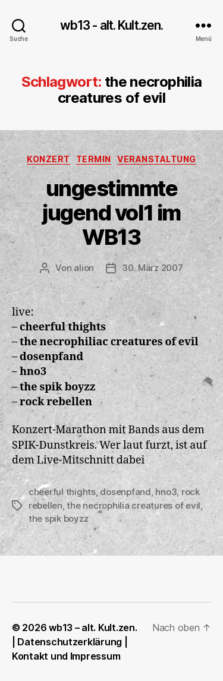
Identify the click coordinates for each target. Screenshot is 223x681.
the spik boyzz (58, 518)
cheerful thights (62, 491)
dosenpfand (125, 491)
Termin (93, 159)
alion (84, 267)
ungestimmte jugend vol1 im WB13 (111, 212)
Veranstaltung (156, 159)
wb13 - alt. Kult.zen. (112, 25)
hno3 (166, 491)
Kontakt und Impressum (66, 656)
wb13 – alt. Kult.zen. (93, 627)
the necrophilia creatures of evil (133, 505)
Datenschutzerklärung (69, 642)
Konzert (48, 159)
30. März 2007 (152, 267)
